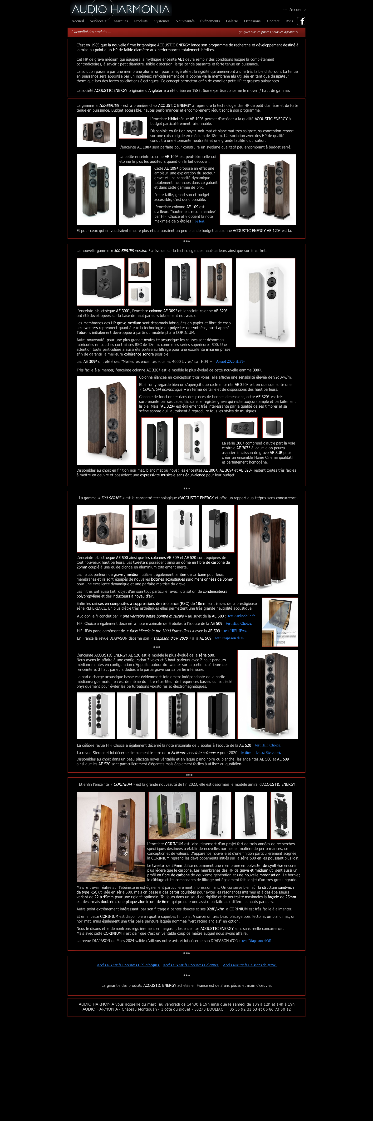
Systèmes (161, 21)
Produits (141, 21)
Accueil (78, 21)
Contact (274, 21)
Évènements (210, 21)
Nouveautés (185, 21)
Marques (121, 21)
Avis (290, 21)
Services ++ (99, 21)
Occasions (252, 21)
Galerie (232, 21)
